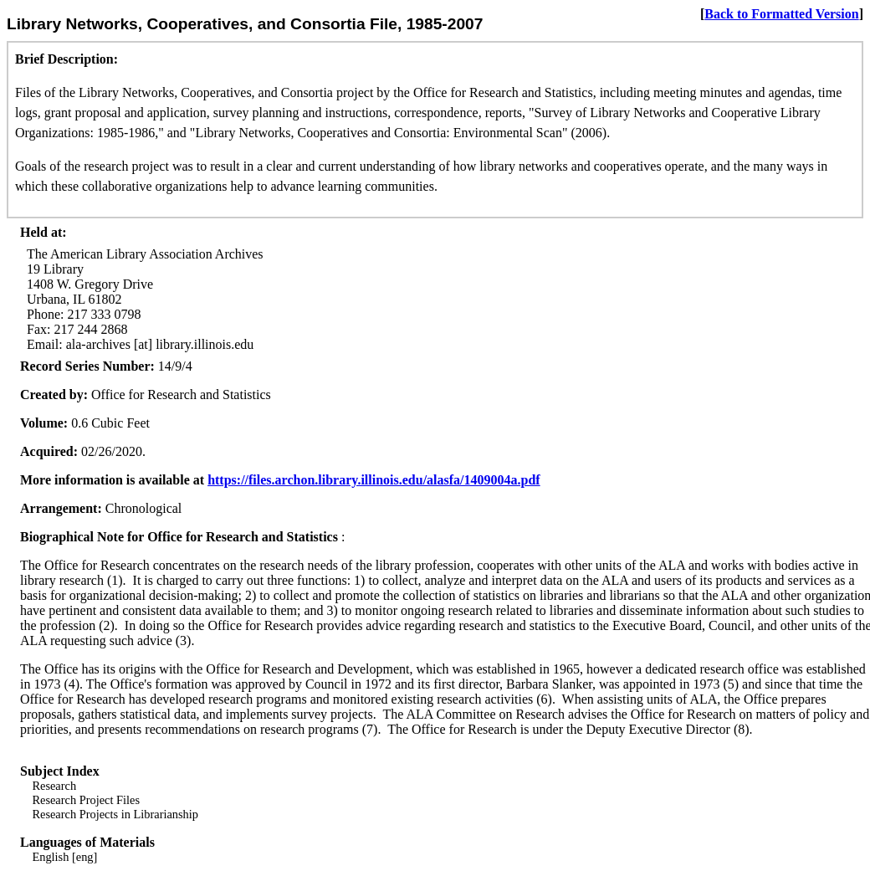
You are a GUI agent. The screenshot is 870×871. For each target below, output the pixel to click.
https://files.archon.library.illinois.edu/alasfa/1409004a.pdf (373, 480)
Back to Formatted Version (781, 14)
